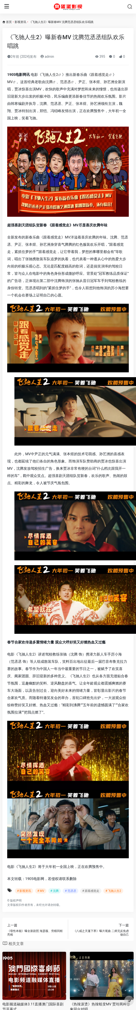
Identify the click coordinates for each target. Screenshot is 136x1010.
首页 (9, 22)
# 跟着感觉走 (90, 891)
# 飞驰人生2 (113, 891)
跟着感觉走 (100, 74)
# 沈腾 (54, 891)
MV (10, 82)
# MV (40, 891)
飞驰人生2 (50, 74)
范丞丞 (65, 82)
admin (47, 56)
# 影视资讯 (24, 891)
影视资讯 (20, 22)
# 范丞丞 (70, 891)
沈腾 (49, 82)
